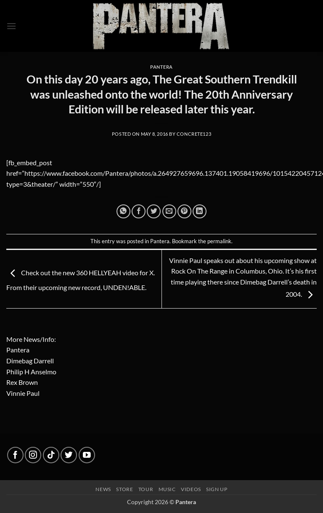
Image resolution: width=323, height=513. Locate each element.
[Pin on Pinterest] (184, 211)
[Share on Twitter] (154, 211)
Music (167, 489)
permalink (219, 241)
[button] (11, 26)
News (103, 489)
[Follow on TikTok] (51, 455)
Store (124, 489)
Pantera (161, 67)
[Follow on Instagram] (33, 455)
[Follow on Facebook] (15, 455)
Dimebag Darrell (30, 361)
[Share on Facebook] (139, 211)
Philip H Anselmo (31, 372)
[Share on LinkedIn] (200, 211)
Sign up (216, 489)
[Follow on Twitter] (69, 455)
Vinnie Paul (23, 393)
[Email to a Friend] (169, 211)
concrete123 (194, 134)
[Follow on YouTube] (87, 455)
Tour (145, 489)
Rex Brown (22, 382)
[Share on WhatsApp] (123, 211)
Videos (191, 489)
